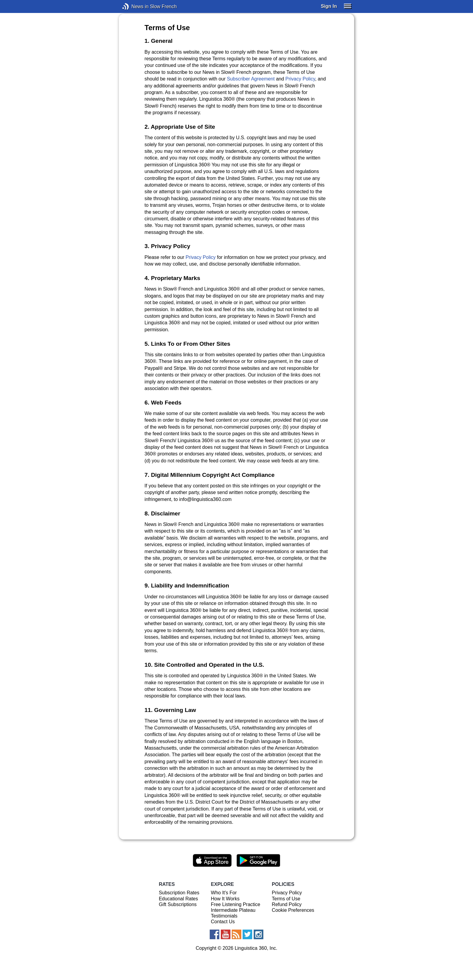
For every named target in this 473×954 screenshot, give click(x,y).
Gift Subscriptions (177, 904)
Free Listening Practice (235, 904)
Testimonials (224, 915)
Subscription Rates (179, 892)
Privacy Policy (300, 78)
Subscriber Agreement (251, 78)
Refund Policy (287, 904)
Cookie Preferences (293, 910)
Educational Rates (178, 898)
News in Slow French (135, 6)
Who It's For (224, 892)
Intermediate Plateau (233, 910)
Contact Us (223, 921)
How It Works (225, 898)
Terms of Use (286, 898)
